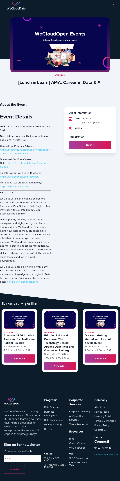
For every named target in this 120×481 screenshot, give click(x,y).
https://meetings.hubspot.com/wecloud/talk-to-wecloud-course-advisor (25, 151)
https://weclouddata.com (14, 186)
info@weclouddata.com (106, 454)
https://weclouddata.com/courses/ (19, 176)
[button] (113, 5)
